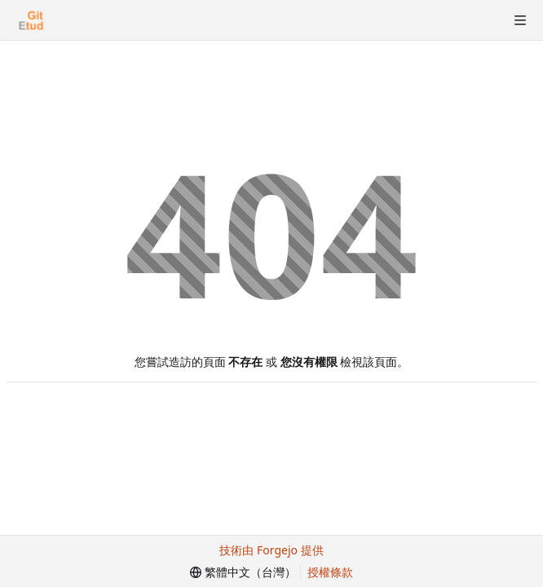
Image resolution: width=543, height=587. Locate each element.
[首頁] (31, 20)
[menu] (243, 572)
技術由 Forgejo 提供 (271, 550)
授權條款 (330, 572)
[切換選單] (520, 20)
